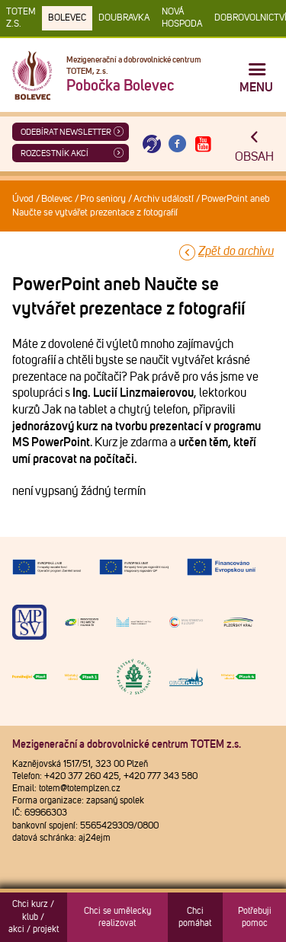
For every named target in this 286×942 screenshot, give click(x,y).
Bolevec (67, 18)
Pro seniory (103, 199)
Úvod (23, 199)
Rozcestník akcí (54, 153)
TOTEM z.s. (21, 18)
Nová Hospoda (182, 18)
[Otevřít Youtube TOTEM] (203, 144)
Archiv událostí (163, 199)
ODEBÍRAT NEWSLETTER (66, 132)
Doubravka (123, 18)
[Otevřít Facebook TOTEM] (178, 144)
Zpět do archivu (236, 251)
